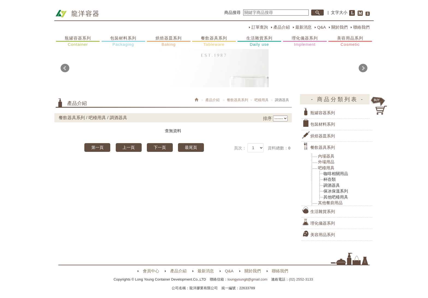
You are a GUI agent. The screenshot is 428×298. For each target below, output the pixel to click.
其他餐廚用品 (330, 202)
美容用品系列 (350, 41)
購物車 (379, 105)
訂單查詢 (259, 27)
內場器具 (326, 156)
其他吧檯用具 (335, 197)
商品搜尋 (232, 12)
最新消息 (303, 27)
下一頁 (160, 147)
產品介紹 (282, 27)
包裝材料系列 (123, 41)
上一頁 (129, 147)
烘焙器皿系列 (169, 41)
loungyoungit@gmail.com (247, 279)
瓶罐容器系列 (78, 41)
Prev (65, 68)
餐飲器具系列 (214, 41)
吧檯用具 (261, 100)
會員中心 (151, 271)
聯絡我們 (361, 27)
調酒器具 (331, 185)
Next (363, 68)
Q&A (321, 27)
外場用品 (326, 161)
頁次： (240, 148)
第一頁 (97, 147)
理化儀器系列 (305, 41)
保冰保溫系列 (335, 191)
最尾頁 (191, 147)
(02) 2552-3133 (301, 279)
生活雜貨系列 (259, 41)
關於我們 (339, 27)
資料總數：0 (279, 148)
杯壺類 (329, 179)
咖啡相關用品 (335, 173)
